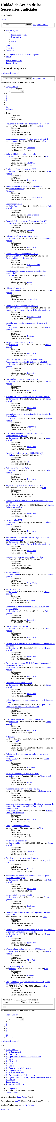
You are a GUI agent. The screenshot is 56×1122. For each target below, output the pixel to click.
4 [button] (6, 100)
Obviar (3, 19)
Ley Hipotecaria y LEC (15, 966)
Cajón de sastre (46, 776)
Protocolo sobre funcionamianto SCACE (22, 254)
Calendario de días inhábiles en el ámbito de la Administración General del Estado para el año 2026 (26, 361)
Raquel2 (12, 860)
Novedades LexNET (14, 520)
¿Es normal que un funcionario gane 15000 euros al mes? (28, 949)
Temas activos (11, 63)
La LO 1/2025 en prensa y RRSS (19, 895)
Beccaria (12, 223)
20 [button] (7, 107)
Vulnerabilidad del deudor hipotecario (21, 154)
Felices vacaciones (13, 589)
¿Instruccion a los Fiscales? (17, 841)
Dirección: (31, 1002)
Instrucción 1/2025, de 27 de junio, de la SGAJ (24, 719)
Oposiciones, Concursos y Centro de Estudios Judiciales (28, 310)
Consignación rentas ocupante (18, 826)
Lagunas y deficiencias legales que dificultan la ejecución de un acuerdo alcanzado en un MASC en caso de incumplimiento (30, 806)
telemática (13, 141)
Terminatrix (13, 171)
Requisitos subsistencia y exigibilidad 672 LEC (24, 453)
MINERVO (13, 418)
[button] (12, 87)
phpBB (17, 1101)
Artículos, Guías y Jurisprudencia (19, 258)
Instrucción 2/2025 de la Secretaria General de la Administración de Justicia (25, 434)
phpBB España (28, 1105)
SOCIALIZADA (15, 256)
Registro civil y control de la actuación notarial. (24, 485)
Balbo (11, 455)
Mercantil (10, 191)
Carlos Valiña (14, 290)
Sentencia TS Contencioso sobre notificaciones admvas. (28, 397)
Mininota (12, 969)
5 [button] (6, 102)
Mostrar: (15, 1000)
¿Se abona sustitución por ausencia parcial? (23, 789)
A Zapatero (10, 737)
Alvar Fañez (14, 951)
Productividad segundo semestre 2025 (21, 169)
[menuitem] (19, 35)
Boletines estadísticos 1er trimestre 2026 (22, 236)
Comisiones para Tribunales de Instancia (22, 306)
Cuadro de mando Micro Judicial (19, 683)
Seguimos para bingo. (14, 204)
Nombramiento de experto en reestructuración (24, 186)
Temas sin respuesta (14, 61)
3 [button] (6, 98)
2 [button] (6, 96)
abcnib (11, 275)
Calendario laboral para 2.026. (18, 468)
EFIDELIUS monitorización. (17, 626)
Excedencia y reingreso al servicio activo (22, 858)
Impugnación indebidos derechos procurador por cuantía (28, 124)
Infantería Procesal (16, 189)
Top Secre (13, 327)
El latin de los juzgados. (15, 288)
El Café (16, 741)
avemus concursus (13, 572)
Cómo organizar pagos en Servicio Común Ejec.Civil (27, 139)
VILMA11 (13, 156)
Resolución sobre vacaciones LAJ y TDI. (22, 379)
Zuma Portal (21, 1097)
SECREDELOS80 (16, 308)
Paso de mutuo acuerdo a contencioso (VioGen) (24, 557)
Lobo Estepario (15, 206)
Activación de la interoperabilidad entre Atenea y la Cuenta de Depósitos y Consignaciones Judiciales (30, 931)
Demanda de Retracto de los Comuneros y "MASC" (26, 221)
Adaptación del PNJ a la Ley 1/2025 (20, 342)
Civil (41, 126)
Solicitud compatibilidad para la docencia (22, 774)
